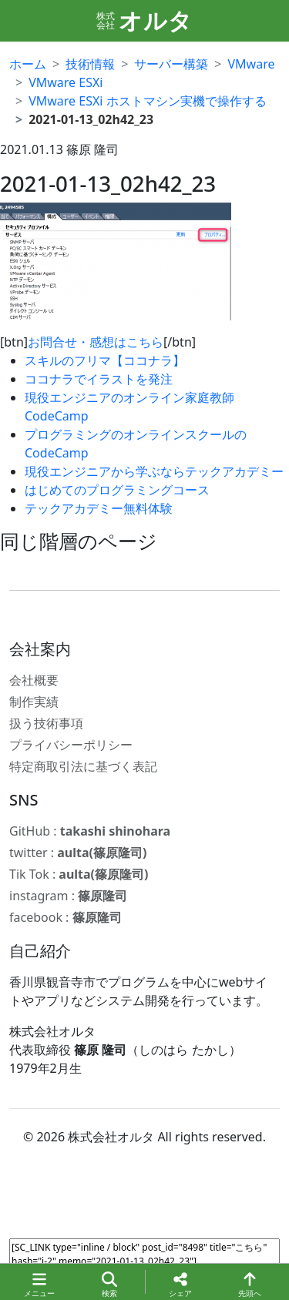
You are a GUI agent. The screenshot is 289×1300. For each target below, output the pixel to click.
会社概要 (34, 680)
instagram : (68, 895)
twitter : (77, 852)
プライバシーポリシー (71, 744)
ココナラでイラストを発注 (99, 378)
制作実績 (34, 701)
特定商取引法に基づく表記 (83, 766)
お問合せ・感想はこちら (95, 341)
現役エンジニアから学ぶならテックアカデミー (154, 471)
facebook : (65, 917)
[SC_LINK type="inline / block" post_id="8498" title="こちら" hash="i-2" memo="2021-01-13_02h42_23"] (144, 1257)
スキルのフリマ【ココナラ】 (105, 360)
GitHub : (89, 831)
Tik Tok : (78, 874)
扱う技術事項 (46, 723)
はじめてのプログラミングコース (117, 489)
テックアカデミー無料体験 (99, 508)
